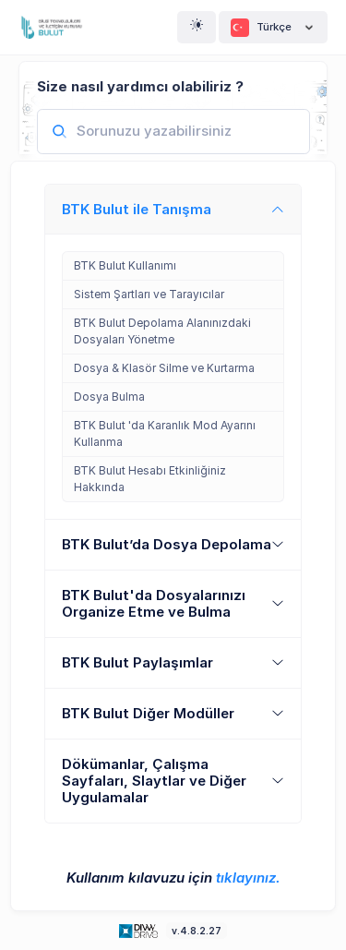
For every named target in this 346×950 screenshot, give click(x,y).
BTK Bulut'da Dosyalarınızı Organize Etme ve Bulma (153, 603)
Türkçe (273, 27)
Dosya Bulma (109, 396)
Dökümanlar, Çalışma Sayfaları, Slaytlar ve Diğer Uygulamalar (154, 780)
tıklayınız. (248, 877)
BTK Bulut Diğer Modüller (148, 713)
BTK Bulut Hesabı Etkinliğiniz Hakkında (150, 478)
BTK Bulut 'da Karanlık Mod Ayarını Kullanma (165, 433)
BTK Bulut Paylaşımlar (137, 662)
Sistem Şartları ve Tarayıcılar (149, 294)
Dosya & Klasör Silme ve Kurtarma (164, 368)
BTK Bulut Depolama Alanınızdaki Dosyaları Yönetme (162, 331)
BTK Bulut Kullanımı (125, 265)
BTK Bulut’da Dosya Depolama (166, 544)
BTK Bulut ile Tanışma (136, 209)
